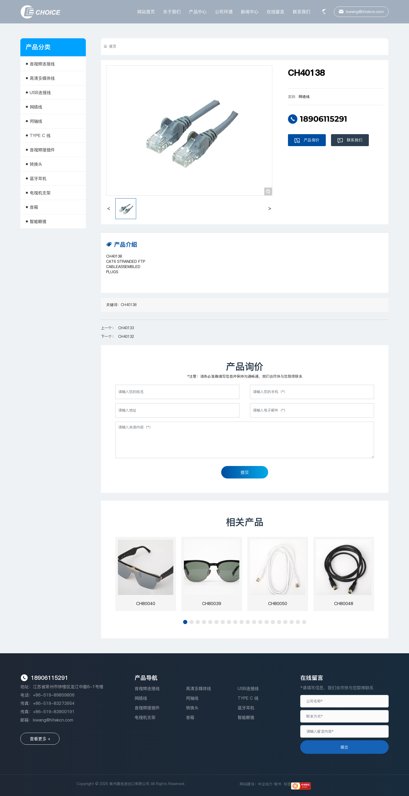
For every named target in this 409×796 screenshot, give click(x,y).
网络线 (304, 96)
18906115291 (323, 119)
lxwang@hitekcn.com (53, 720)
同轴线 (192, 698)
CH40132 (126, 336)
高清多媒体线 (198, 688)
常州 (277, 784)
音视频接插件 (147, 708)
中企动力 (265, 784)
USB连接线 (248, 688)
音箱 (190, 717)
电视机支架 (145, 717)
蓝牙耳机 (246, 708)
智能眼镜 (246, 717)
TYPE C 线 (248, 698)
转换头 (192, 708)
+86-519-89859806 (54, 695)
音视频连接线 (147, 688)
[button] (185, 622)
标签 (287, 784)
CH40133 (126, 328)
